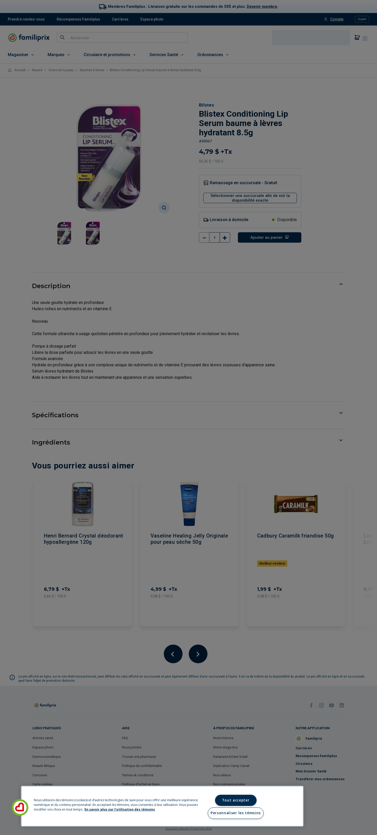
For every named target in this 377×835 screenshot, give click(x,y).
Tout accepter (236, 800)
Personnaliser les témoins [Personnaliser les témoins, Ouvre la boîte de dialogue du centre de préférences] (236, 813)
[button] (20, 807)
